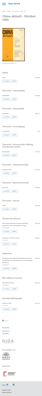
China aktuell (14, 3)
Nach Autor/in (6, 331)
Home (3, 11)
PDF (14, 81)
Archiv (8, 11)
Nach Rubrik (5, 333)
